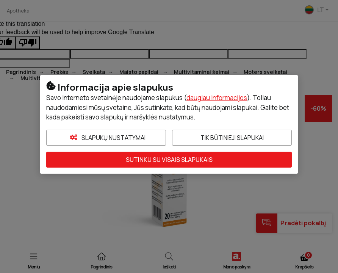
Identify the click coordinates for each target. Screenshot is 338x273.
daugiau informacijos (216, 97)
